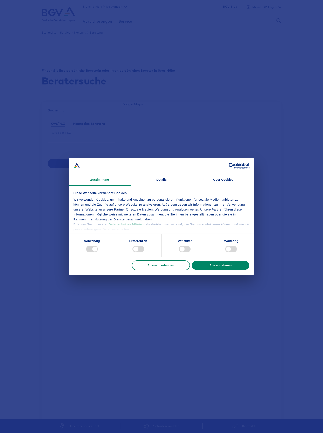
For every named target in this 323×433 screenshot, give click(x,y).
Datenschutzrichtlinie (126, 224)
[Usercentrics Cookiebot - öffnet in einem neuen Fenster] (232, 166)
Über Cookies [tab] (223, 179)
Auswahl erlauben (160, 265)
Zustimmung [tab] (99, 179)
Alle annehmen (220, 265)
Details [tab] (161, 179)
